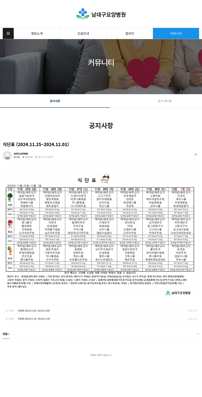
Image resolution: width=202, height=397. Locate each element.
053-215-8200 (68, 375)
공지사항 (55, 101)
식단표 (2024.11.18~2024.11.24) (34, 263)
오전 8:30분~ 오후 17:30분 (180, 377)
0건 (17, 156)
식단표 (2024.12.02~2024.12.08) (34, 255)
